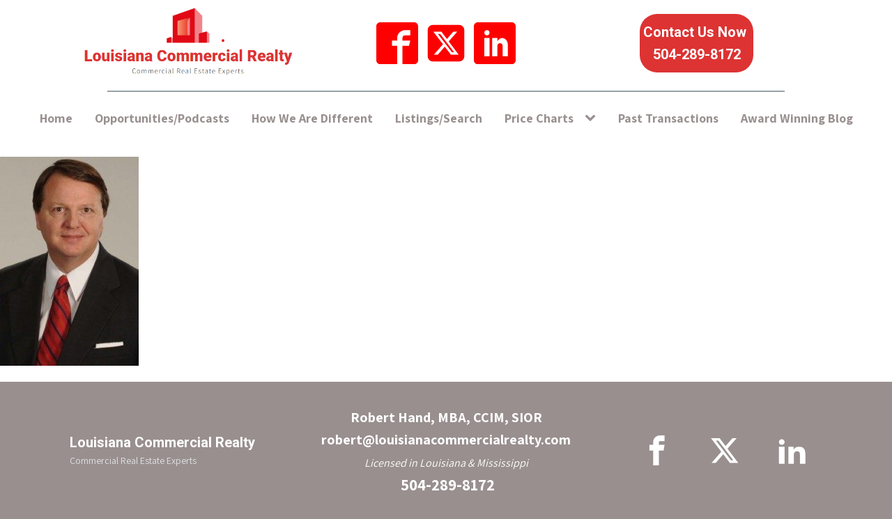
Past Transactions (668, 118)
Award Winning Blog (797, 118)
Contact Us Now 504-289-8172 (696, 43)
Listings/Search (438, 118)
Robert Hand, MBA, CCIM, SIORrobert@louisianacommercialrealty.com (446, 428)
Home (56, 118)
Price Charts (539, 118)
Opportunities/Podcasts (162, 118)
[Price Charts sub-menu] (593, 118)
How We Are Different (312, 118)
